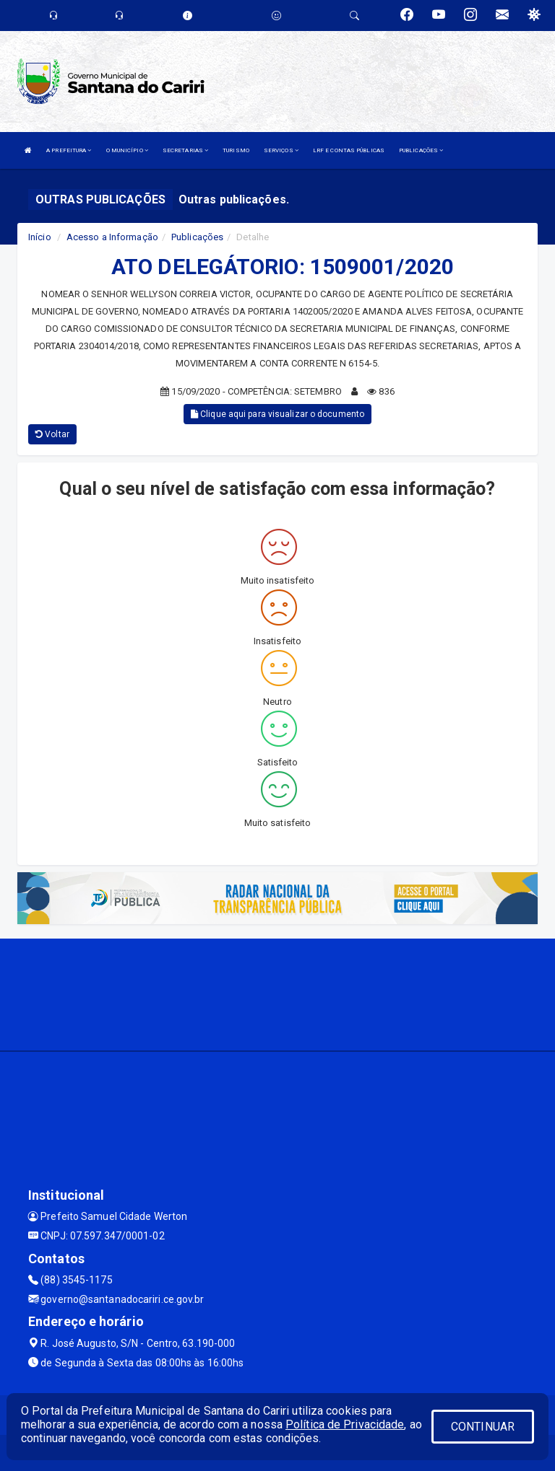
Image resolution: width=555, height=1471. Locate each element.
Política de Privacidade (344, 1424)
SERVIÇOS (281, 150)
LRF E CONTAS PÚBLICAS (348, 150)
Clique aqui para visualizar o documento (277, 414)
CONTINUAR (483, 1426)
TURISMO (236, 150)
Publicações (197, 237)
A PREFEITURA (68, 150)
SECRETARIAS (185, 150)
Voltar (52, 434)
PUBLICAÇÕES (421, 150)
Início (39, 237)
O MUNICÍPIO (127, 150)
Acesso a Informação (112, 237)
